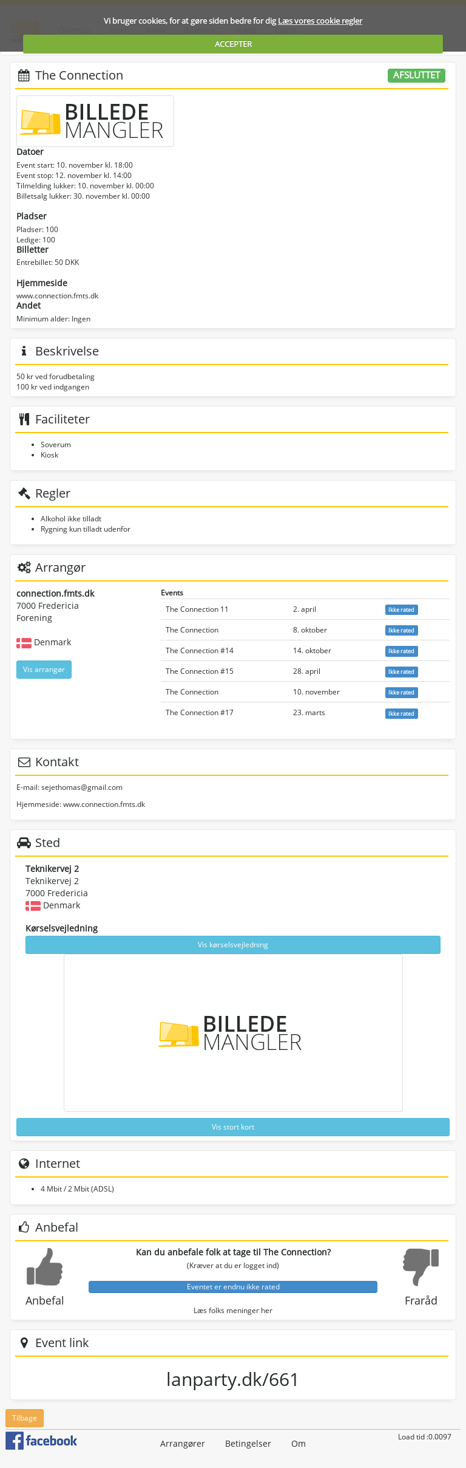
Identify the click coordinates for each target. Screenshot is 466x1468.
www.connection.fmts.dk (57, 295)
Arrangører (182, 1443)
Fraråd (421, 1300)
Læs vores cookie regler (320, 20)
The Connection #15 (200, 671)
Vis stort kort (233, 1127)
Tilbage (24, 1418)
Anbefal (44, 1300)
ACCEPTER (233, 43)
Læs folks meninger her (233, 1310)
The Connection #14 (200, 650)
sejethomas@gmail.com (82, 787)
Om (298, 1443)
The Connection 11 (197, 609)
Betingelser (248, 1443)
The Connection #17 (200, 712)
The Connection (192, 630)
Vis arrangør (44, 669)
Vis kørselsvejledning (233, 944)
